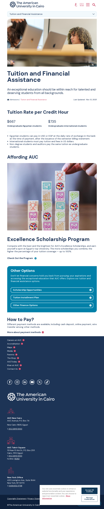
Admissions (13, 99)
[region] (70, 495)
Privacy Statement (35, 498)
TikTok (47, 382)
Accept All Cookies (89, 491)
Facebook (9, 382)
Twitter (39, 382)
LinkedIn (24, 382)
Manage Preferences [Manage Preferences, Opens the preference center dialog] (89, 498)
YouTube (32, 382)
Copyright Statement (17, 498)
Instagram (17, 382)
